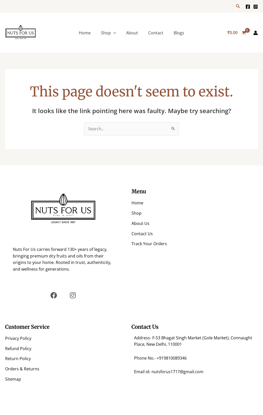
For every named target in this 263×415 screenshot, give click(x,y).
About (132, 33)
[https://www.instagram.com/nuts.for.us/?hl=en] (255, 6)
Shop (108, 33)
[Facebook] (248, 6)
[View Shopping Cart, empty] (236, 33)
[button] (238, 6)
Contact (155, 33)
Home (85, 33)
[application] (113, 33)
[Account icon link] (255, 33)
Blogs (179, 33)
